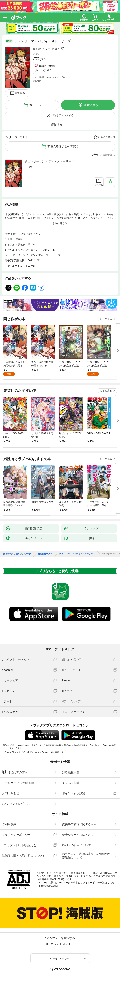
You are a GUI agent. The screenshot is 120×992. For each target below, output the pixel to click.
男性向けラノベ (26, 244)
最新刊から (109, 155)
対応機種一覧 (70, 772)
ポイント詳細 (42, 70)
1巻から (96, 155)
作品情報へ (58, 124)
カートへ (35, 105)
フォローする (63, 49)
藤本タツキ (39, 48)
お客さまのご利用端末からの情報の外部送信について (86, 855)
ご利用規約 (9, 824)
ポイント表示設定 (73, 793)
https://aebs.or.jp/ (48, 885)
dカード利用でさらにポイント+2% (49, 77)
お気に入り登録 (106, 137)
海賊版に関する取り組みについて (23, 855)
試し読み (20, 93)
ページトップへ (60, 958)
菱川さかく (54, 48)
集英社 (19, 239)
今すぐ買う (91, 105)
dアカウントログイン (15, 803)
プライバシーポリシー (16, 834)
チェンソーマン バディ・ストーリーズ (49, 161)
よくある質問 (70, 782)
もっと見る (106, 319)
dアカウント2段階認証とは (19, 845)
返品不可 (37, 81)
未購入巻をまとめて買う (63, 146)
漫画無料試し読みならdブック (17, 554)
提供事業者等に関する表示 (79, 824)
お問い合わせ (10, 793)
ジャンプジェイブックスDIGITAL (36, 249)
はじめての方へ (15, 772)
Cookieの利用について (76, 845)
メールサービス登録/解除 (18, 782)
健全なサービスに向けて (78, 834)
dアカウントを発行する (60, 938)
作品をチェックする (63, 115)
